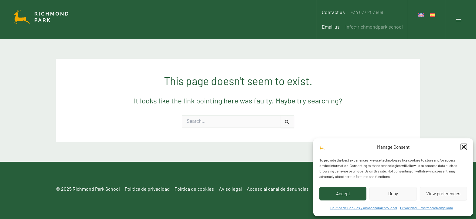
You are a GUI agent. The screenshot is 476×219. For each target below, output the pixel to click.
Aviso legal (230, 189)
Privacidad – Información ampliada (426, 208)
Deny (393, 193)
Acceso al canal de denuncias (278, 189)
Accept (343, 193)
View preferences (443, 193)
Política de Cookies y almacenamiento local (363, 208)
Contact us (352, 9)
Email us (362, 16)
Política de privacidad (147, 189)
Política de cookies (194, 189)
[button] (464, 147)
